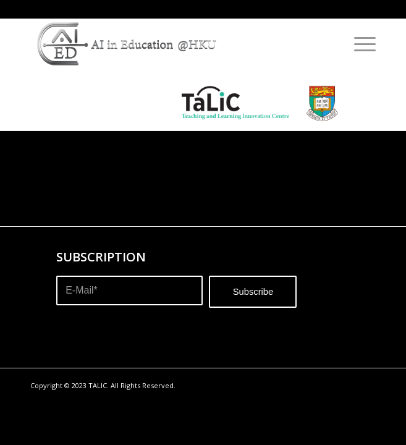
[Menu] (359, 44)
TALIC (97, 385)
